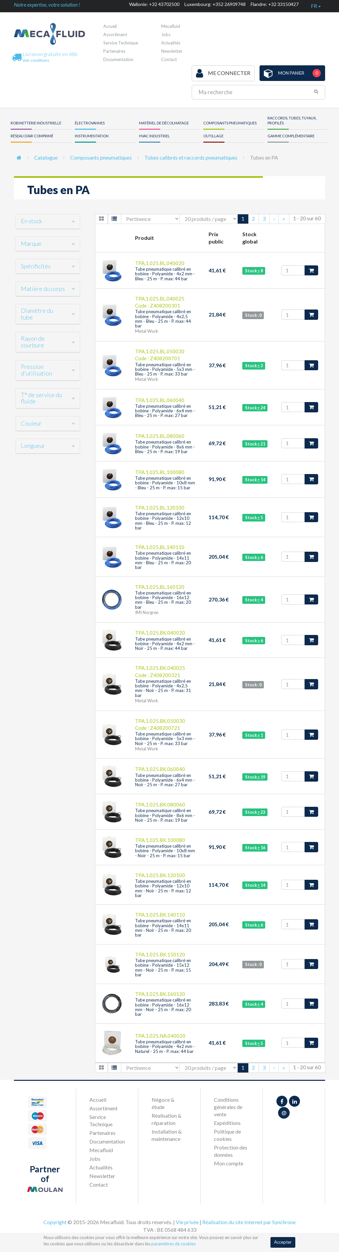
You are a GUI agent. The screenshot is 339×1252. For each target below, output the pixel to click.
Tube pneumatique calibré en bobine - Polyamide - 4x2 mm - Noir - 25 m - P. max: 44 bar (165, 643)
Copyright (55, 1222)
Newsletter (171, 51)
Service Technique (120, 42)
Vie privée (187, 1222)
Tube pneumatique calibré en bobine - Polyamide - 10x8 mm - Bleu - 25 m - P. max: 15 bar (165, 482)
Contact (169, 59)
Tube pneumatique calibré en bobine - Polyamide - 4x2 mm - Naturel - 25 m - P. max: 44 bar (165, 1046)
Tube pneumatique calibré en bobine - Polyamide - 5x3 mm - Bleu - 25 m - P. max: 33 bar (165, 369)
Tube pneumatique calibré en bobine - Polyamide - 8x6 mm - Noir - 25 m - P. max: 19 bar (165, 815)
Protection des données (230, 1151)
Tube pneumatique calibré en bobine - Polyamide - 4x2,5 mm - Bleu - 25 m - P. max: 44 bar (163, 318)
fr (316, 6)
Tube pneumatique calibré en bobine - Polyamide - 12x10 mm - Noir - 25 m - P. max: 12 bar (163, 888)
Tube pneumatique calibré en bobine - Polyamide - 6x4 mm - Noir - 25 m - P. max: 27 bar (165, 780)
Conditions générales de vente (228, 1106)
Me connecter (223, 73)
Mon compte (228, 1163)
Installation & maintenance (167, 1135)
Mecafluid (170, 26)
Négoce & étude (163, 1103)
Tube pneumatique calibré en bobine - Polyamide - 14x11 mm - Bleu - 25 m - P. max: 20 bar (163, 560)
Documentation (118, 59)
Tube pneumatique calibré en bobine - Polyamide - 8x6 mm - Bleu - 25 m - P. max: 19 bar (165, 446)
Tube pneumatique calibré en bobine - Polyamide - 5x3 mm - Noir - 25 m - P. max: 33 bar (165, 738)
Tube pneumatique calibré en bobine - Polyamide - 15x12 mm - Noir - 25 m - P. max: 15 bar (163, 967)
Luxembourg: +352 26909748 (215, 4)
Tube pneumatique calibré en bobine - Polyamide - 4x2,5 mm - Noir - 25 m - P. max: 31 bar (163, 688)
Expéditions (227, 1123)
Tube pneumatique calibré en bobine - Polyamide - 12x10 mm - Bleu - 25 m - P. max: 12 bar (163, 520)
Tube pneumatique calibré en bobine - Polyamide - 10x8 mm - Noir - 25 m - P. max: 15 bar (165, 850)
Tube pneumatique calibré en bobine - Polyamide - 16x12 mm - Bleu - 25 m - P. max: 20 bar (163, 600)
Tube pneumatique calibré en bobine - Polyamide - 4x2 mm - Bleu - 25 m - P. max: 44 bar (165, 273)
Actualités (170, 42)
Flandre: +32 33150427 (275, 4)
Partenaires (114, 51)
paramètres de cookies (173, 1243)
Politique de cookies (227, 1135)
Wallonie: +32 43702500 (154, 4)
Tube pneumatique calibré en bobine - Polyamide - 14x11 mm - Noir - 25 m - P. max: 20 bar (163, 928)
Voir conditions (36, 60)
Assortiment (115, 34)
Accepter (283, 1242)
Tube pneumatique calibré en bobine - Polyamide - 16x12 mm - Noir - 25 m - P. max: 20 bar (163, 1007)
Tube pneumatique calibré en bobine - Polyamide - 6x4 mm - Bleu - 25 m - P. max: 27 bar (165, 410)
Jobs (165, 34)
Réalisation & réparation (166, 1119)
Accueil (110, 26)
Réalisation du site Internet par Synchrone (249, 1222)
